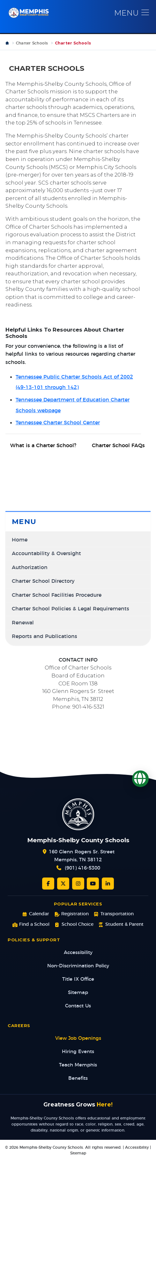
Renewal (23, 623)
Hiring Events (78, 1051)
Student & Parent (121, 924)
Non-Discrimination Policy (78, 966)
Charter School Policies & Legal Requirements (70, 609)
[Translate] (140, 778)
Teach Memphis (78, 1065)
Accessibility (78, 952)
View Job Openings (78, 1038)
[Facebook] (48, 883)
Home (19, 540)
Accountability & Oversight (46, 553)
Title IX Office (78, 979)
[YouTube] (93, 883)
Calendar (35, 914)
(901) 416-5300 (82, 868)
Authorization (30, 567)
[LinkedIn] (108, 883)
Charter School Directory (43, 581)
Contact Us (78, 1006)
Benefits (78, 1078)
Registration (71, 914)
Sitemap (78, 992)
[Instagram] (78, 883)
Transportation (114, 914)
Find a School (30, 924)
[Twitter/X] (63, 883)
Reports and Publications (44, 636)
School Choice (74, 924)
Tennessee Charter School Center (58, 422)
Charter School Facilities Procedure (56, 595)
